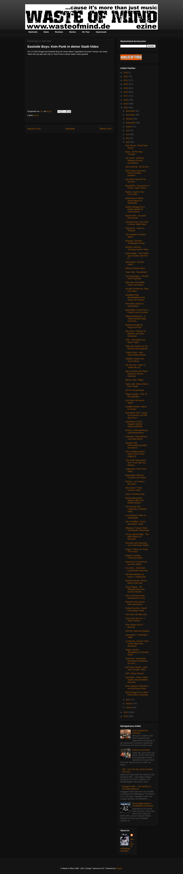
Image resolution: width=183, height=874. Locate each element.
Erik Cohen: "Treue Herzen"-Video (133, 489)
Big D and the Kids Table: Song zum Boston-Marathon (136, 373)
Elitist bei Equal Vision (135, 268)
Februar (129, 703)
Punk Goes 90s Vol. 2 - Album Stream (135, 619)
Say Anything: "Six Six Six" (137, 167)
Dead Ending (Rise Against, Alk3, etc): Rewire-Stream (134, 500)
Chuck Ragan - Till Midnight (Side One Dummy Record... (135, 589)
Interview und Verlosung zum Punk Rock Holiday (137, 544)
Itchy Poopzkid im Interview (140, 731)
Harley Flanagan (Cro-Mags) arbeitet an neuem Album (135, 209)
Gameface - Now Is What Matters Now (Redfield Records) (136, 679)
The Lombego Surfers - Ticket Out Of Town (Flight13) (135, 454)
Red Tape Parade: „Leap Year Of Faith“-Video (136, 668)
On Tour (86, 32)
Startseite (32, 32)
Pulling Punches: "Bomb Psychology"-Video (136, 609)
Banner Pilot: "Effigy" (134, 380)
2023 (126, 72)
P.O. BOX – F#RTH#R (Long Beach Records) (136, 569)
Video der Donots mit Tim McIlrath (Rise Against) (136, 347)
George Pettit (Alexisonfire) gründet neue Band (136, 445)
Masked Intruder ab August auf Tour (134, 326)
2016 (126, 100)
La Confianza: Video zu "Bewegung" (135, 516)
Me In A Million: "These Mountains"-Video (135, 522)
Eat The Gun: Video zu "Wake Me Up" (135, 366)
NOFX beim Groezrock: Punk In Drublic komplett (135, 173)
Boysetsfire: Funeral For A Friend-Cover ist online (136, 311)
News (46, 32)
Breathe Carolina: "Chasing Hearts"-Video (137, 248)
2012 (126, 716)
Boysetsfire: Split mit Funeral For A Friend (135, 476)
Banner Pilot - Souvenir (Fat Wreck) (135, 217)
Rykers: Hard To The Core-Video (134, 193)
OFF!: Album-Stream (134, 673)
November (131, 115)
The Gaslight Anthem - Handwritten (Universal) (142, 804)
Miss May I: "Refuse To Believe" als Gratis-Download (135, 333)
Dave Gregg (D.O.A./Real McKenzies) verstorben (136, 693)
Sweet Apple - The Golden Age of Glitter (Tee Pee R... (137, 255)
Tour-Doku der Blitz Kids (136, 614)
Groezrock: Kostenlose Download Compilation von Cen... (136, 660)
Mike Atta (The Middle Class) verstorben (135, 283)
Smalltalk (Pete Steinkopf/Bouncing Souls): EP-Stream (135, 297)
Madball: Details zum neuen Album (134, 360)
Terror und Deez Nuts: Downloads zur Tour (135, 596)
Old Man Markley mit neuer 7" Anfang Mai (135, 575)
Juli (127, 130)
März (128, 699)
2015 (126, 104)
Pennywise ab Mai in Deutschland (134, 305)
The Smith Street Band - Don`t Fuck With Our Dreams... (136, 462)
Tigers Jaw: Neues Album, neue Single (137, 385)
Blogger (119, 868)
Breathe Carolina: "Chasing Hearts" (134, 556)
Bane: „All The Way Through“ (134, 153)
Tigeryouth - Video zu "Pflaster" (134, 229)
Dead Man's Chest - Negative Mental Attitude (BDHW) (134, 424)
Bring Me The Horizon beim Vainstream (135, 603)
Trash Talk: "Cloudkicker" (136, 272)
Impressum (101, 32)
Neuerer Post (34, 129)
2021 (126, 80)
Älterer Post (105, 129)
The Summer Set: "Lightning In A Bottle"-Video (136, 509)
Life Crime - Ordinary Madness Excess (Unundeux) (134, 160)
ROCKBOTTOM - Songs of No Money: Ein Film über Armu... (136, 415)
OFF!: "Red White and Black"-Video (135, 341)
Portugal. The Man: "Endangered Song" (135, 242)
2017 (126, 96)
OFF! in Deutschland (134, 390)
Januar (129, 707)
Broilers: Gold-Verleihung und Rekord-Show (136, 431)
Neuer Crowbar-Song (134, 494)
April (128, 142)
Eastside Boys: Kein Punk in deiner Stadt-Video (136, 223)
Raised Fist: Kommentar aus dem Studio (136, 563)
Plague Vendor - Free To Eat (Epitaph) (136, 395)
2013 (126, 712)
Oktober (130, 119)
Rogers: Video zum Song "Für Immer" (136, 550)
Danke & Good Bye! (141, 750)
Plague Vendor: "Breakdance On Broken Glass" (137, 652)
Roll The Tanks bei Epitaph (137, 631)
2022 (126, 76)
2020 (126, 84)
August (129, 126)
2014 (126, 107)
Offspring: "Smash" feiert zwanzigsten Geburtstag (137, 529)
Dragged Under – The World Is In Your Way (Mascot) (136, 787)
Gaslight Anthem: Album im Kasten (136, 407)
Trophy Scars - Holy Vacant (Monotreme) (135, 353)
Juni (128, 134)
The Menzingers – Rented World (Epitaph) (136, 277)
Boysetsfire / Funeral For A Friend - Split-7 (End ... (137, 187)
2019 (126, 88)
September (131, 123)
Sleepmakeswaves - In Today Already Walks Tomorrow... (135, 318)
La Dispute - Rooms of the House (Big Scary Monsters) (137, 643)
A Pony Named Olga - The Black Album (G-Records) (137, 536)
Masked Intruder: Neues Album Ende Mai (136, 581)
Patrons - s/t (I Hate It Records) (134, 482)
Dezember (131, 111)
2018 (126, 92)
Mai (128, 138)
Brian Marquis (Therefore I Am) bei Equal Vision (137, 687)
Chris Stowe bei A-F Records (134, 626)
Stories (72, 32)
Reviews (59, 32)
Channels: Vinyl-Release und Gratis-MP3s (136, 437)
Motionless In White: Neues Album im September (134, 200)
